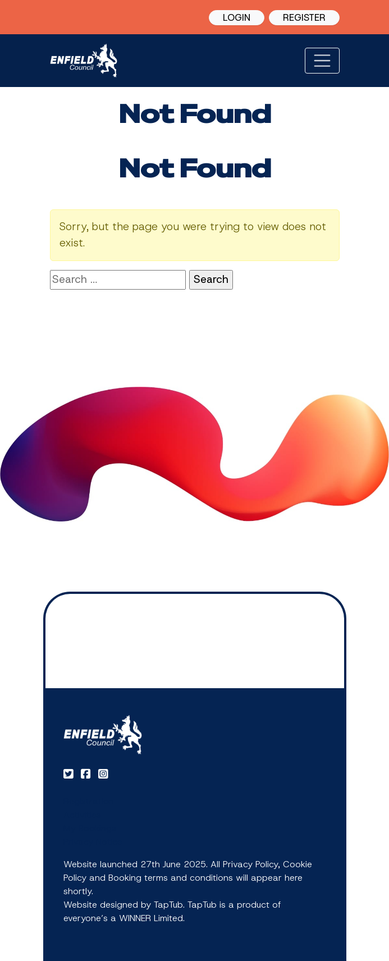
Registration (88, 801)
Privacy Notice (92, 842)
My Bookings (89, 828)
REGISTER (304, 17)
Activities (82, 815)
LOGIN (236, 17)
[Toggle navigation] (322, 61)
